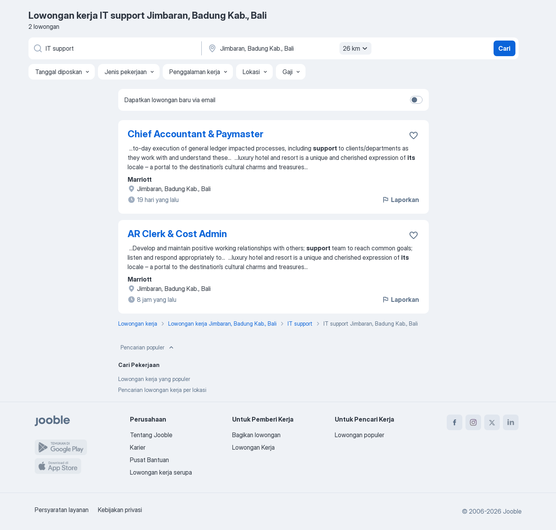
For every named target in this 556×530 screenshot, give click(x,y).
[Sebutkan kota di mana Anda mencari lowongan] (289, 48)
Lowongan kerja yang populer (154, 379)
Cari (504, 48)
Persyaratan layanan (62, 510)
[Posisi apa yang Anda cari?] (114, 48)
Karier (138, 447)
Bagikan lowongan (256, 435)
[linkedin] (511, 422)
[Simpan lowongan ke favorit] (413, 135)
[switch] (416, 100)
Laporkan (400, 200)
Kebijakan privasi (120, 510)
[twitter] (492, 422)
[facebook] (454, 422)
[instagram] (473, 422)
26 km (356, 48)
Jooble (512, 511)
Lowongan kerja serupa (161, 472)
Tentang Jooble (151, 435)
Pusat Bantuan (149, 460)
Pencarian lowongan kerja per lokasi (162, 389)
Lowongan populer (359, 435)
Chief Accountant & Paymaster (195, 134)
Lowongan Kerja (253, 447)
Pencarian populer (148, 347)
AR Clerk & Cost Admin (177, 233)
